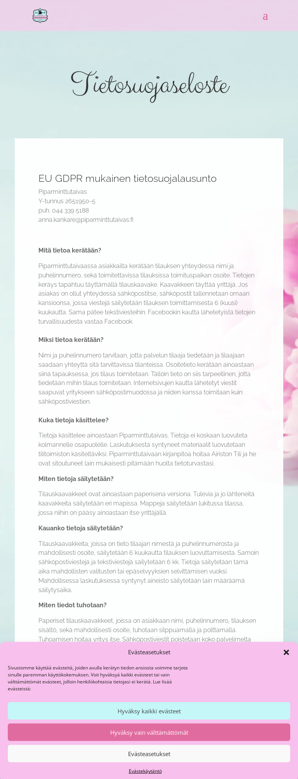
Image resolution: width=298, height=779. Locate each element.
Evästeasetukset (149, 760)
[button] (286, 659)
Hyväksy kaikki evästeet (149, 717)
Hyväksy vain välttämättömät (149, 739)
